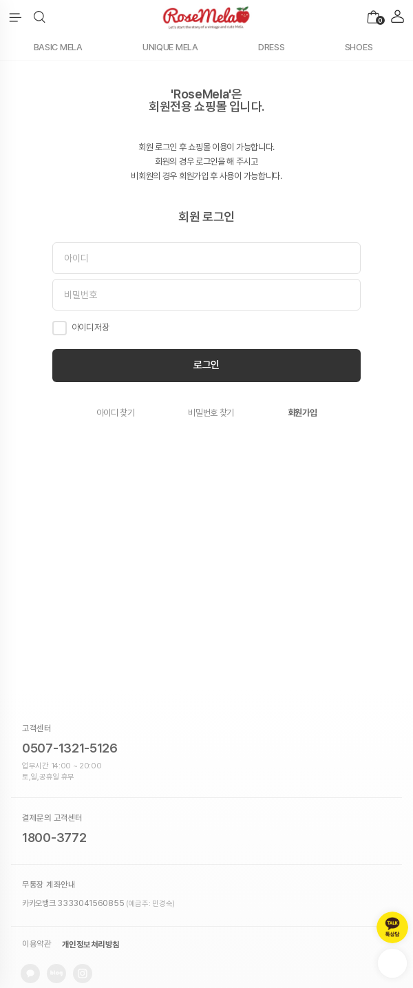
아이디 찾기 (115, 413)
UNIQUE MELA (170, 47)
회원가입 (302, 413)
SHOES (359, 47)
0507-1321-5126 (70, 748)
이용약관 (36, 944)
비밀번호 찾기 (211, 413)
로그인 (206, 365)
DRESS (271, 47)
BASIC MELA (58, 47)
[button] (40, 17)
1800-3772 (54, 837)
